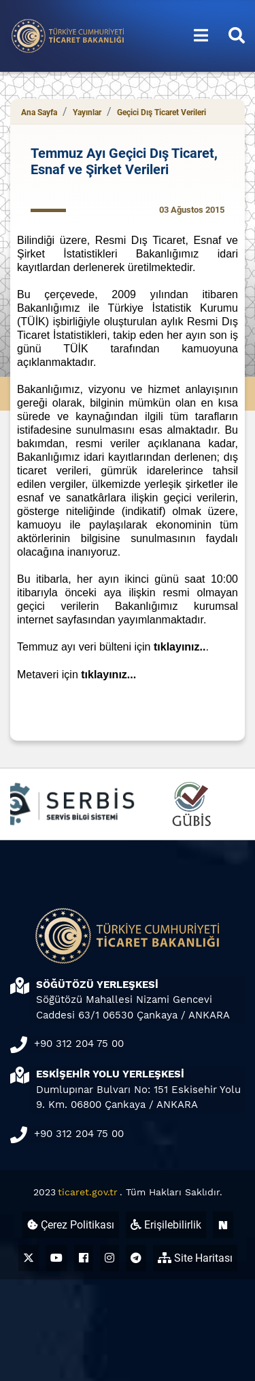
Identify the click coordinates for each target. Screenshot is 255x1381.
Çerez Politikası (70, 1224)
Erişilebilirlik (166, 1224)
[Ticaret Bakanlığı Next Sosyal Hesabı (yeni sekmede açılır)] (223, 1225)
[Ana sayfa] (68, 34)
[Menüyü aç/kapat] (201, 36)
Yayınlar (87, 112)
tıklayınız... (108, 674)
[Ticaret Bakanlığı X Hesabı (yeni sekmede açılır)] (28, 1258)
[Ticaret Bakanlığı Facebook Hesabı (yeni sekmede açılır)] (83, 1258)
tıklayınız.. (179, 647)
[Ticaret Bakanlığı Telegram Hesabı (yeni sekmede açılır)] (136, 1258)
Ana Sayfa (39, 112)
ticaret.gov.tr (88, 1192)
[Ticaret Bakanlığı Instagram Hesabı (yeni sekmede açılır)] (109, 1258)
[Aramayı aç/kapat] (236, 36)
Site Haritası (195, 1258)
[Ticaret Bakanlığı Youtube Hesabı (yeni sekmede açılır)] (56, 1258)
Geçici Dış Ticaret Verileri (161, 112)
